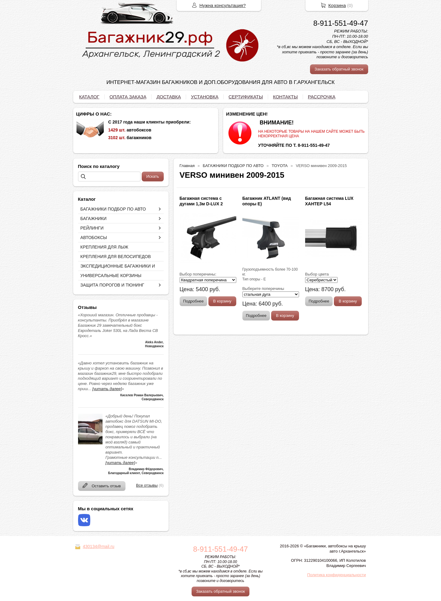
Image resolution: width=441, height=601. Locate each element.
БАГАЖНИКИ (93, 218)
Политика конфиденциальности (336, 574)
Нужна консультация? (223, 5)
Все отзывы (147, 485)
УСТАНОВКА (205, 96)
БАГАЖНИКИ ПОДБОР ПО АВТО (113, 209)
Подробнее (193, 301)
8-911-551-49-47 (340, 23)
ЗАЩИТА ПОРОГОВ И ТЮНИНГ (112, 285)
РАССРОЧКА (321, 96)
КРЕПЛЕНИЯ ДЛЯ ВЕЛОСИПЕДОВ (115, 256)
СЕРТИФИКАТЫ (246, 96)
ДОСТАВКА (168, 96)
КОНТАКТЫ (285, 96)
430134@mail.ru (98, 546)
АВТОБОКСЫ (93, 237)
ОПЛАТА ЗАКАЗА (128, 96)
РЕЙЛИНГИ (92, 228)
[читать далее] (106, 388)
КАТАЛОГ (89, 96)
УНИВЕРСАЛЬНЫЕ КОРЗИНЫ (110, 275)
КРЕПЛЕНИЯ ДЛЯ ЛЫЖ (104, 247)
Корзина (337, 5)
